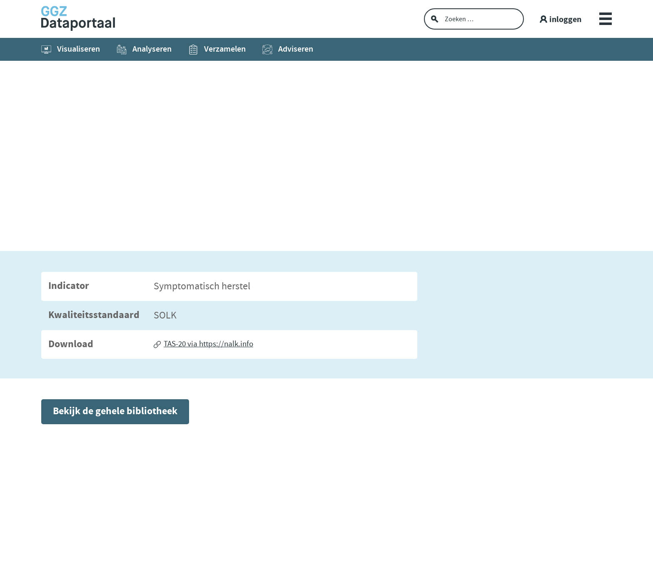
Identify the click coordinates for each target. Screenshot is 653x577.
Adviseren (287, 49)
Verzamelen (217, 49)
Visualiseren (70, 49)
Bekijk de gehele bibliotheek (115, 411)
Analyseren (144, 49)
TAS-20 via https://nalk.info (208, 344)
